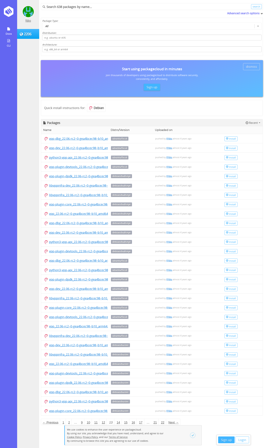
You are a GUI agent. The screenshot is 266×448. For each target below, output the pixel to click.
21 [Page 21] (155, 422)
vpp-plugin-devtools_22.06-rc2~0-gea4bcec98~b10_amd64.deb (93, 167)
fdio (28, 21)
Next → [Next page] (173, 422)
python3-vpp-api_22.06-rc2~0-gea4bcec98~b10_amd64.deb (90, 157)
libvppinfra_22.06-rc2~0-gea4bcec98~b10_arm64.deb (86, 298)
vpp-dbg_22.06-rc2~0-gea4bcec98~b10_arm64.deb (84, 260)
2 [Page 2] (69, 422)
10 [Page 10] (88, 422)
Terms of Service (118, 437)
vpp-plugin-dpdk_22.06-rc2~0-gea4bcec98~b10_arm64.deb (90, 279)
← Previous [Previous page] (50, 422)
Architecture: (49, 44)
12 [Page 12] (103, 422)
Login (242, 440)
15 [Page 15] (126, 422)
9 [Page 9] (82, 422)
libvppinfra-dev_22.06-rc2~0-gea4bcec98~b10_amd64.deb (90, 185)
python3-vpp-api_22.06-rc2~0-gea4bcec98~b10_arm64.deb (90, 270)
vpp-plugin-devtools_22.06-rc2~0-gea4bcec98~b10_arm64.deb (93, 317)
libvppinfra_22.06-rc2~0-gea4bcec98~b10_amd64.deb (87, 195)
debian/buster (120, 345)
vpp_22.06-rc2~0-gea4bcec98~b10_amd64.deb (81, 214)
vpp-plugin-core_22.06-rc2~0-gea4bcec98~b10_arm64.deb (90, 308)
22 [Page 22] (162, 422)
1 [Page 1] (63, 422)
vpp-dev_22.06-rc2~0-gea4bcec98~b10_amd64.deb (84, 148)
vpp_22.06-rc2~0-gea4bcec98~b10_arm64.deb (81, 326)
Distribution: (49, 32)
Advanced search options (243, 13)
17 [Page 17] (140, 422)
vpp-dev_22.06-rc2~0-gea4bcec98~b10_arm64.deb (84, 289)
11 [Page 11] (96, 422)
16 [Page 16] (133, 422)
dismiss (251, 67)
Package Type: (50, 20)
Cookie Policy (74, 437)
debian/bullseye (121, 176)
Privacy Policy (90, 437)
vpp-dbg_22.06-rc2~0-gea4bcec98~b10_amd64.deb (85, 139)
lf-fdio (169, 138)
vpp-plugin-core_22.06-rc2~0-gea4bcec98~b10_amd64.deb (90, 204)
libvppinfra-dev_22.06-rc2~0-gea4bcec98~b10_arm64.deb (89, 336)
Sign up (226, 440)
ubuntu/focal (119, 138)
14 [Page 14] (118, 422)
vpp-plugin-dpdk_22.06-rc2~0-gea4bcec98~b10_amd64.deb (90, 176)
